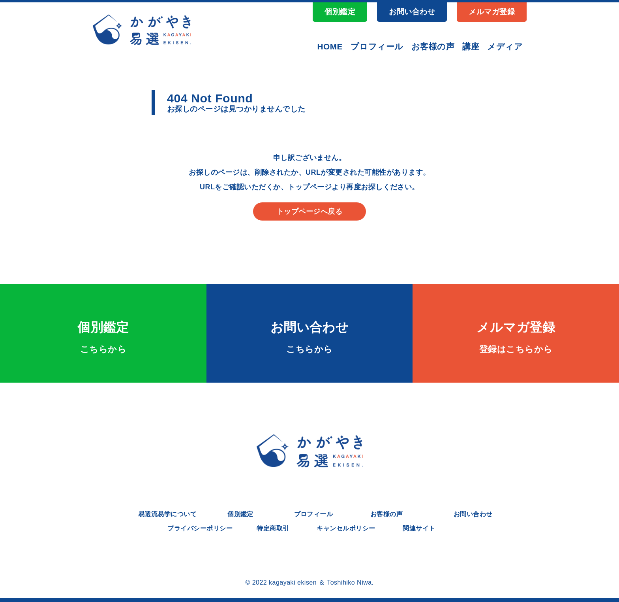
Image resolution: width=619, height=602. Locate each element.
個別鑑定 (340, 12)
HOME (330, 46)
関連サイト (419, 528)
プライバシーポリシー (200, 528)
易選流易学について (167, 514)
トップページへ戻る (309, 211)
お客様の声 (432, 46)
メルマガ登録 (492, 12)
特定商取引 (273, 528)
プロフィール (377, 46)
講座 (470, 46)
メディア (505, 46)
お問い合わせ (412, 12)
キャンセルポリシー (346, 528)
